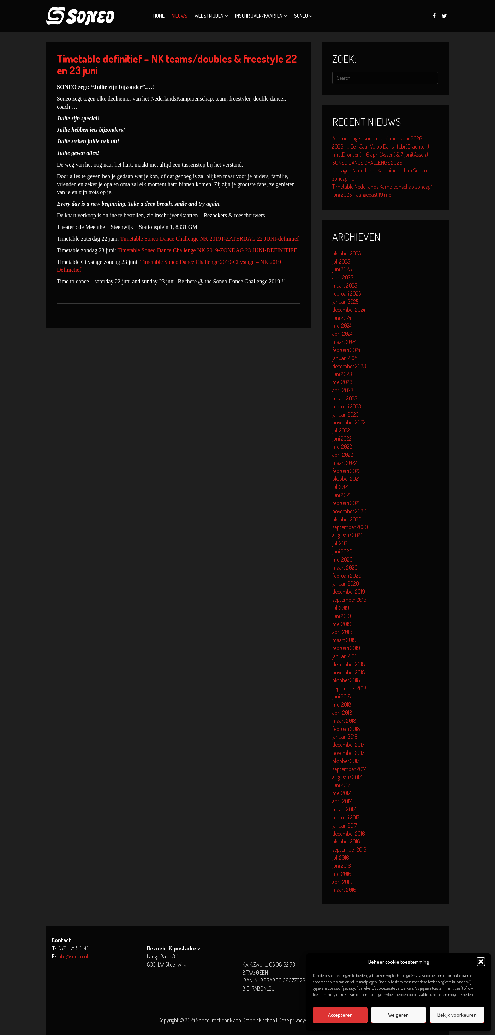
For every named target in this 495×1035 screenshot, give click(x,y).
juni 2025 (342, 269)
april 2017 (342, 801)
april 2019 (342, 631)
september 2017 (349, 769)
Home (159, 16)
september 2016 (349, 849)
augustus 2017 (347, 777)
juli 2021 (340, 486)
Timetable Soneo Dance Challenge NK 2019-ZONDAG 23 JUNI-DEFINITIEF (207, 250)
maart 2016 (344, 889)
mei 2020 (342, 559)
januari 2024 (345, 358)
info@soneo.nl (72, 956)
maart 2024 (344, 341)
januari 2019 (345, 656)
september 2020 (350, 527)
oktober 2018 (346, 680)
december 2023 (349, 366)
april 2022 (342, 454)
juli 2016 (340, 857)
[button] (480, 961)
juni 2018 (341, 696)
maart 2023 (344, 398)
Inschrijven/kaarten (258, 16)
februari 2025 (346, 293)
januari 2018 (345, 736)
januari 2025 (345, 301)
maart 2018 (344, 720)
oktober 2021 (345, 478)
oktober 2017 (345, 760)
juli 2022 (341, 430)
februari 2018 (346, 728)
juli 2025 (341, 261)
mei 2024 (341, 325)
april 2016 (342, 881)
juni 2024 (341, 317)
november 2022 (349, 422)
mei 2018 (341, 704)
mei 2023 (342, 382)
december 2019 (348, 591)
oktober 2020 (347, 519)
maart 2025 (344, 285)
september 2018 (349, 688)
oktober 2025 (346, 253)
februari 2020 (347, 575)
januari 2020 (345, 583)
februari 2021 (345, 503)
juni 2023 (342, 373)
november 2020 (349, 511)
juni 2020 (342, 551)
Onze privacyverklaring (301, 1020)
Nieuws (179, 16)
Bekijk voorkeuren (457, 1014)
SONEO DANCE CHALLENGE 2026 (367, 162)
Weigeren (398, 1014)
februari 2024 (346, 349)
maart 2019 (344, 639)
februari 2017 (345, 817)
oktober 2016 (346, 841)
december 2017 (348, 744)
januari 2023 (345, 414)
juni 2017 (341, 784)
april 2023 (342, 390)
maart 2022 (344, 462)
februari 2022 (346, 470)
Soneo (301, 16)
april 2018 (342, 712)
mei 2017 (341, 793)
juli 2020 (341, 543)
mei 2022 (342, 446)
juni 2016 (341, 865)
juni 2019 (341, 615)
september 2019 (349, 599)
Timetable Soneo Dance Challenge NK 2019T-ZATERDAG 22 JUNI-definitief (209, 239)
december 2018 (348, 664)
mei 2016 (341, 873)
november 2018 (348, 672)
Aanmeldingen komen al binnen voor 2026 (377, 138)
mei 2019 (341, 624)
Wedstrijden (209, 16)
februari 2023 (346, 406)
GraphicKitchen (258, 1020)
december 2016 (348, 833)
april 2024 (342, 333)
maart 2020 (345, 567)
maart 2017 (344, 809)
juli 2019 (340, 607)
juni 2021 (341, 494)
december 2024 (348, 309)
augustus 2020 (348, 535)
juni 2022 (342, 438)
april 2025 (342, 277)
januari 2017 (344, 825)
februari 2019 (346, 648)
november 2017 (348, 752)
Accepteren (340, 1014)
